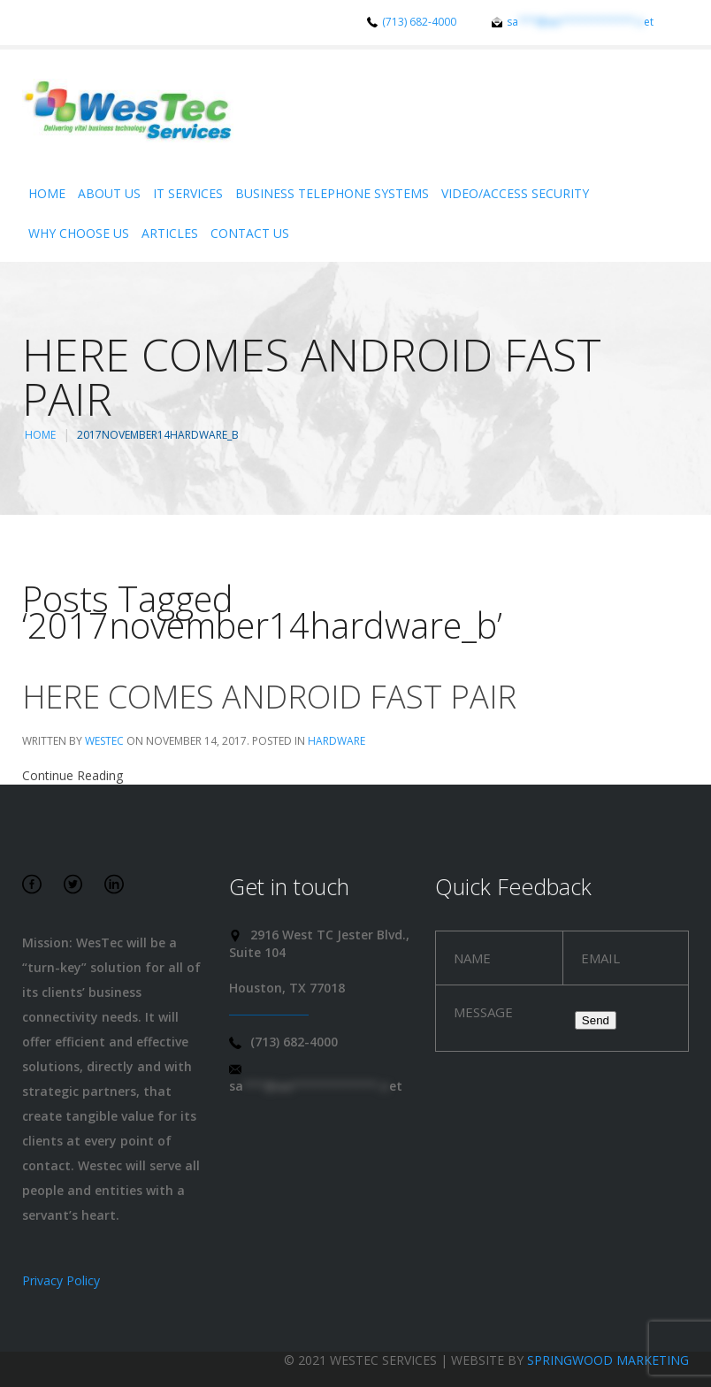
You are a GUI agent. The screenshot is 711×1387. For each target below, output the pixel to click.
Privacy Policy (61, 1280)
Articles (169, 233)
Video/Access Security (515, 193)
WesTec (104, 740)
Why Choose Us (78, 233)
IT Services (188, 193)
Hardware (336, 740)
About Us (109, 193)
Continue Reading (72, 775)
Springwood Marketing (608, 1360)
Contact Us (249, 233)
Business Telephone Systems (332, 193)
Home (46, 193)
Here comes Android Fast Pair (269, 696)
